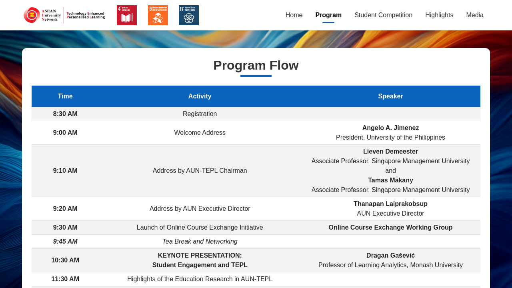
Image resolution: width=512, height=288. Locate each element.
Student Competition (383, 15)
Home (294, 15)
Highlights (439, 15)
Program (328, 15)
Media (475, 15)
